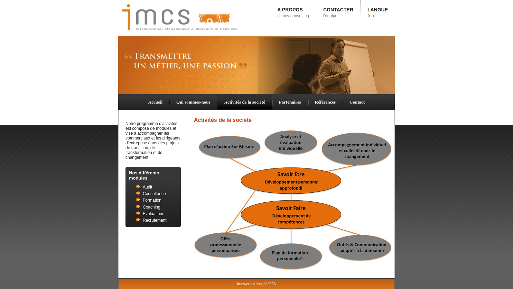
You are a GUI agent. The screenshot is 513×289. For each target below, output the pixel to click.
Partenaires (290, 102)
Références (325, 102)
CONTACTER (338, 12)
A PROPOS (293, 12)
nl (374, 15)
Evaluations (153, 213)
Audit (147, 187)
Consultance (154, 193)
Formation (152, 200)
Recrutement (155, 220)
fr (369, 15)
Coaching (151, 207)
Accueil (155, 102)
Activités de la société (244, 102)
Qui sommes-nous (193, 102)
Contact (357, 102)
